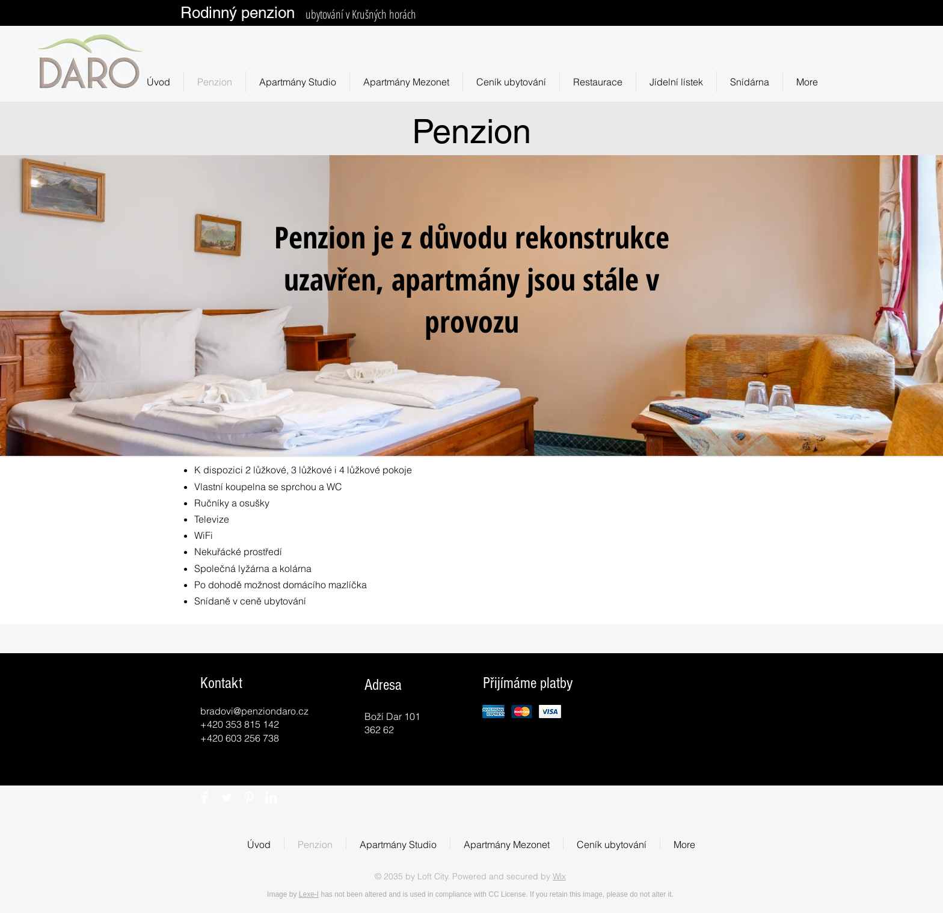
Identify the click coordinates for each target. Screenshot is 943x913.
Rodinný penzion (237, 13)
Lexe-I (309, 894)
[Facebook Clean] (204, 798)
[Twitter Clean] (227, 798)
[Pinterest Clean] (249, 798)
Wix (559, 876)
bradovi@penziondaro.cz (254, 711)
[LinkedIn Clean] (271, 798)
